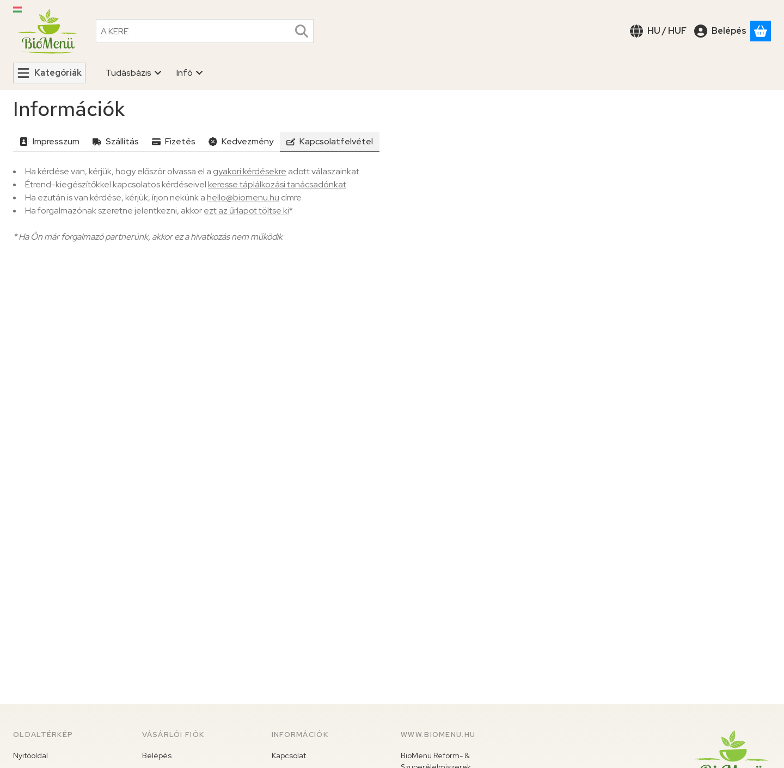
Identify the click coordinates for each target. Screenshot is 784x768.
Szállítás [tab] (116, 141)
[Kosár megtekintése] (760, 31)
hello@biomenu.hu (243, 197)
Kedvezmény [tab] (241, 141)
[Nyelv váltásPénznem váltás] (658, 31)
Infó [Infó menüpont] (190, 72)
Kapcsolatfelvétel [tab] (329, 141)
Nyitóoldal (30, 755)
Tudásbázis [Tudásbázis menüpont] (134, 72)
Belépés (156, 755)
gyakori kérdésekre (249, 171)
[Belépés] (720, 31)
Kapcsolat (289, 755)
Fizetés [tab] (173, 141)
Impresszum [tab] (49, 141)
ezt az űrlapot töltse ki (246, 210)
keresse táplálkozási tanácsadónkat (277, 184)
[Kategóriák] (49, 73)
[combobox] (205, 31)
